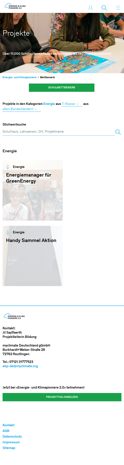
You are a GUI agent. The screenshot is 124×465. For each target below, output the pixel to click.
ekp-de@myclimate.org (20, 366)
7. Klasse (72, 104)
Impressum (11, 442)
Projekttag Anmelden (62, 397)
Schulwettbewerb (61, 87)
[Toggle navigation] (118, 7)
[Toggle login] (91, 7)
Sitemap (9, 448)
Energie (49, 104)
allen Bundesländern (22, 109)
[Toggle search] (105, 7)
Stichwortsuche (14, 125)
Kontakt (8, 425)
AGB (6, 431)
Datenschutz (12, 437)
